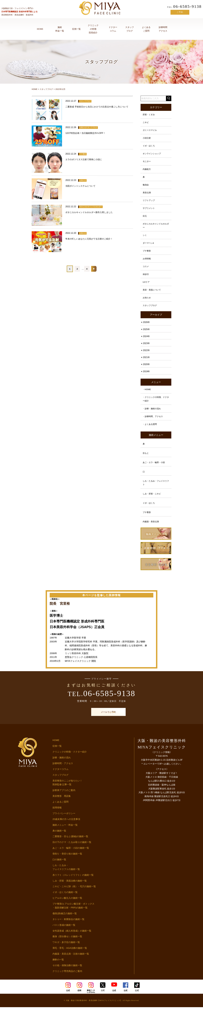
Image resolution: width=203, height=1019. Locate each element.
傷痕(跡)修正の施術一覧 (64, 925)
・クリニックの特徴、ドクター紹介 (155, 407)
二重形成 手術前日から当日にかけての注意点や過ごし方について (96, 107)
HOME (40, 29)
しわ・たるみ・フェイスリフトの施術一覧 (66, 879)
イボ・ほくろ (149, 147)
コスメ (146, 272)
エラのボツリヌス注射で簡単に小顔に (83, 159)
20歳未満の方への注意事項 (66, 831)
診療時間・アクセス (62, 775)
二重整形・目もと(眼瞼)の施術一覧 (70, 848)
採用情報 (57, 819)
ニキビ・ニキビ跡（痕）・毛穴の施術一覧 (74, 898)
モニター (147, 163)
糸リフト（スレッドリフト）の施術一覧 (73, 887)
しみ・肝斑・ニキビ (152, 504)
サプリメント (149, 212)
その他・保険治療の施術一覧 (67, 977)
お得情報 (147, 264)
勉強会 (146, 188)
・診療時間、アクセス (153, 425)
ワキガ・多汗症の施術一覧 (66, 954)
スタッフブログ (129, 29)
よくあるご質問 (146, 29)
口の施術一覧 (59, 871)
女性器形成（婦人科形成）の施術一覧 (71, 942)
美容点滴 (147, 196)
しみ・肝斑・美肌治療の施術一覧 (69, 892)
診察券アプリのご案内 (63, 802)
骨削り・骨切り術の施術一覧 (67, 865)
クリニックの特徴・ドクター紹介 (69, 763)
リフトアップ (149, 204)
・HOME (147, 397)
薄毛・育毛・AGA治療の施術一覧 (69, 960)
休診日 (146, 280)
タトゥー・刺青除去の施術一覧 (68, 931)
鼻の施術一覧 (59, 842)
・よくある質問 (150, 433)
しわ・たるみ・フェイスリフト (155, 493)
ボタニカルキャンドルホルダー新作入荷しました (89, 212)
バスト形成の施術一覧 (63, 937)
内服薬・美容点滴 (151, 533)
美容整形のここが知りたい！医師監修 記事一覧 (67, 794)
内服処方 (147, 171)
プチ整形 (147, 256)
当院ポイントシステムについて (80, 186)
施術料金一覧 (59, 29)
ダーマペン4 (149, 248)
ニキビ (146, 123)
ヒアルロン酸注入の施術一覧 (67, 910)
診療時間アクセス (163, 29)
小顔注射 (147, 139)
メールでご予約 (101, 724)
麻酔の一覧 (58, 971)
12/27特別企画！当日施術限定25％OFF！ (85, 133)
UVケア (146, 288)
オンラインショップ (152, 155)
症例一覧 (76, 29)
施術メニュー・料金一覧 (65, 837)
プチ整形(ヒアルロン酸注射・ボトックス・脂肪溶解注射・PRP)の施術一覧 (73, 917)
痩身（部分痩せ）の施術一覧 (67, 948)
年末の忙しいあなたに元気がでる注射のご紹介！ (89, 239)
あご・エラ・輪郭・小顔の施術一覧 (70, 860)
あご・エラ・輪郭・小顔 (154, 472)
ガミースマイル (150, 131)
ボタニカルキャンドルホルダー (155, 230)
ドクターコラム (113, 29)
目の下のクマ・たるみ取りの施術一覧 (71, 854)
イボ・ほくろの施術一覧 (65, 904)
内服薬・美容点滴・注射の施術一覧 (70, 965)
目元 (145, 220)
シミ (145, 240)
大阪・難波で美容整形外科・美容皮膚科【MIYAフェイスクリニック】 (94, 1012)
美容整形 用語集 (61, 808)
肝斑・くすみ (149, 115)
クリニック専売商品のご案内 (67, 983)
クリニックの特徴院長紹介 (93, 29)
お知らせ (147, 304)
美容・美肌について (152, 296)
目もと (146, 462)
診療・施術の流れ (61, 769)
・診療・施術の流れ (152, 417)
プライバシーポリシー (63, 825)
